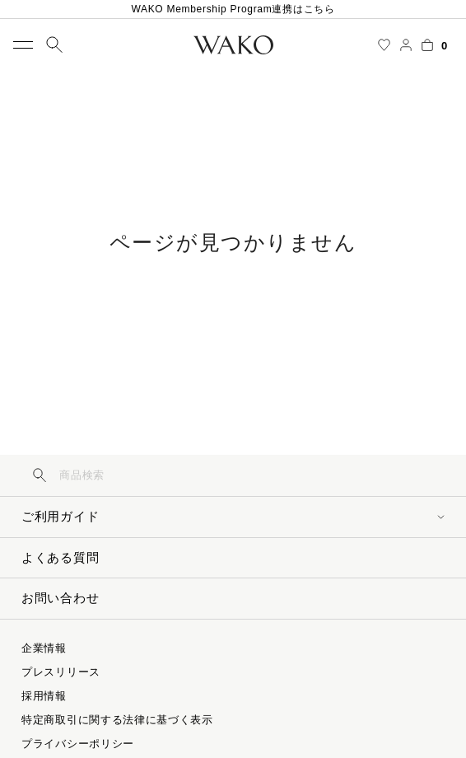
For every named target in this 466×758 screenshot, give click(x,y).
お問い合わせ (60, 598)
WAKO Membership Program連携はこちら (232, 9)
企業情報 (44, 648)
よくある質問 (60, 557)
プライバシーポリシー (77, 743)
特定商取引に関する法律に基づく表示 (117, 720)
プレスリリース (60, 672)
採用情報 (44, 696)
